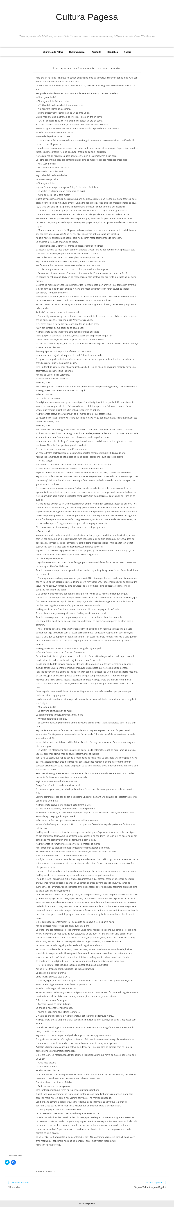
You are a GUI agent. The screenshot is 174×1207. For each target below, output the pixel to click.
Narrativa (102, 68)
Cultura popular (77, 52)
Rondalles (112, 52)
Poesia (127, 52)
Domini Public (87, 68)
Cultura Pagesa (87, 16)
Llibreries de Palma (53, 52)
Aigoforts (96, 52)
